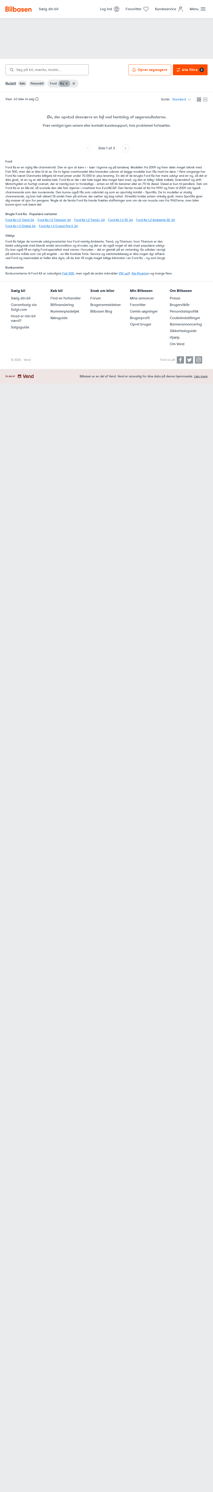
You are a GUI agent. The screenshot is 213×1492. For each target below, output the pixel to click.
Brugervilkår (180, 304)
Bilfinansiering (62, 304)
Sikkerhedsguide (183, 330)
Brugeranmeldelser (105, 304)
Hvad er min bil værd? (23, 318)
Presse (175, 298)
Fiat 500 (68, 273)
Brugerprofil (140, 317)
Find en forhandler (65, 298)
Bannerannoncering (186, 324)
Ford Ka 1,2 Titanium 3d (54, 220)
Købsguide (58, 317)
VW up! (124, 273)
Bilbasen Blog (101, 311)
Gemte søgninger (144, 311)
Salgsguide (20, 327)
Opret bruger (140, 324)
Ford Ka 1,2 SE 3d (120, 220)
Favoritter (138, 304)
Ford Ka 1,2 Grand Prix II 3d (58, 226)
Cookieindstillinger (185, 317)
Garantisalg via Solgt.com (24, 307)
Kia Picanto (140, 273)
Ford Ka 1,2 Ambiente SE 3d (155, 220)
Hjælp (175, 337)
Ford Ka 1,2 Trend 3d (19, 220)
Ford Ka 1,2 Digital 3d (20, 226)
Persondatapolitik (184, 311)
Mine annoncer (142, 298)
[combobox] (47, 69)
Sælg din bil (21, 298)
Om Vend (177, 344)
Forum (95, 298)
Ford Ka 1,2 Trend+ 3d (89, 220)
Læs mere (201, 376)
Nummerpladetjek (64, 311)
